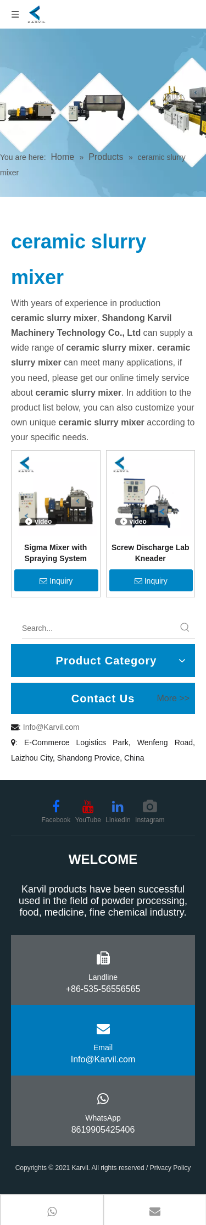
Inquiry (56, 581)
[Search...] (98, 628)
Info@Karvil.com (51, 727)
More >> (173, 698)
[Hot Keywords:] (185, 628)
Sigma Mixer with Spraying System (55, 553)
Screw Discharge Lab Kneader (151, 553)
